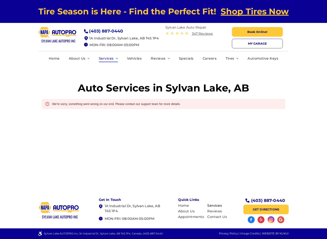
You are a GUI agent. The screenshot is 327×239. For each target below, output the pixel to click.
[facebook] (251, 220)
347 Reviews (202, 34)
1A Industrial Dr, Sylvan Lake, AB (132, 206)
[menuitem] (54, 58)
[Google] (280, 220)
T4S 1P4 (111, 211)
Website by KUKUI (275, 233)
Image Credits (250, 233)
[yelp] (261, 220)
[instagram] (271, 220)
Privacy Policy (228, 233)
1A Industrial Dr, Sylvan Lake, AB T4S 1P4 (124, 38)
